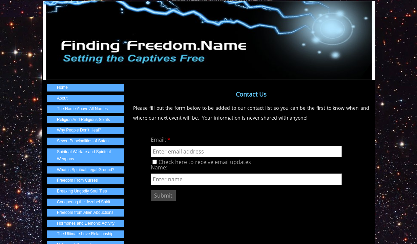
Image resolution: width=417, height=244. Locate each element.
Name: (159, 167)
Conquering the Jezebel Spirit (83, 202)
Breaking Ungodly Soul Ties (82, 191)
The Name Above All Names (82, 108)
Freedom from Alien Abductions (85, 212)
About (62, 98)
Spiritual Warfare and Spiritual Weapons (84, 155)
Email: (160, 139)
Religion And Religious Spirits (83, 119)
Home (62, 87)
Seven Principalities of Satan (83, 141)
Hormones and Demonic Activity (85, 223)
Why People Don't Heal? (79, 130)
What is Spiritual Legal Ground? (85, 169)
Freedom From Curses (77, 180)
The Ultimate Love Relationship (85, 233)
